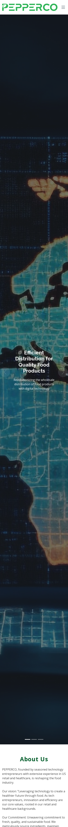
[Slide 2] (34, 739)
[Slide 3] (40, 739)
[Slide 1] (27, 739)
